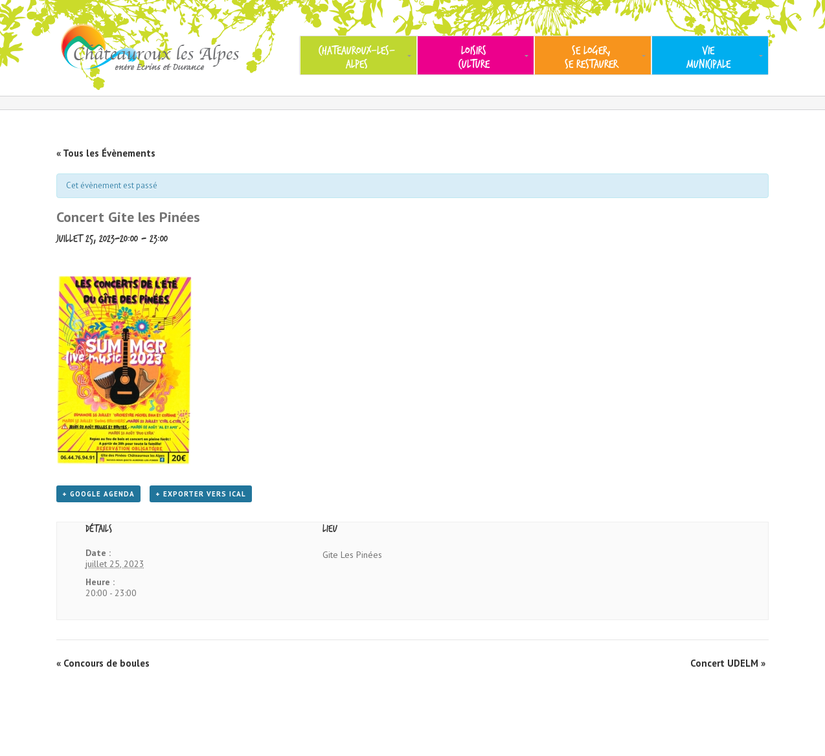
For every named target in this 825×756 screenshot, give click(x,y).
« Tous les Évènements (105, 153)
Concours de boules (103, 663)
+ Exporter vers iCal (200, 493)
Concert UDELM (727, 663)
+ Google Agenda (98, 493)
